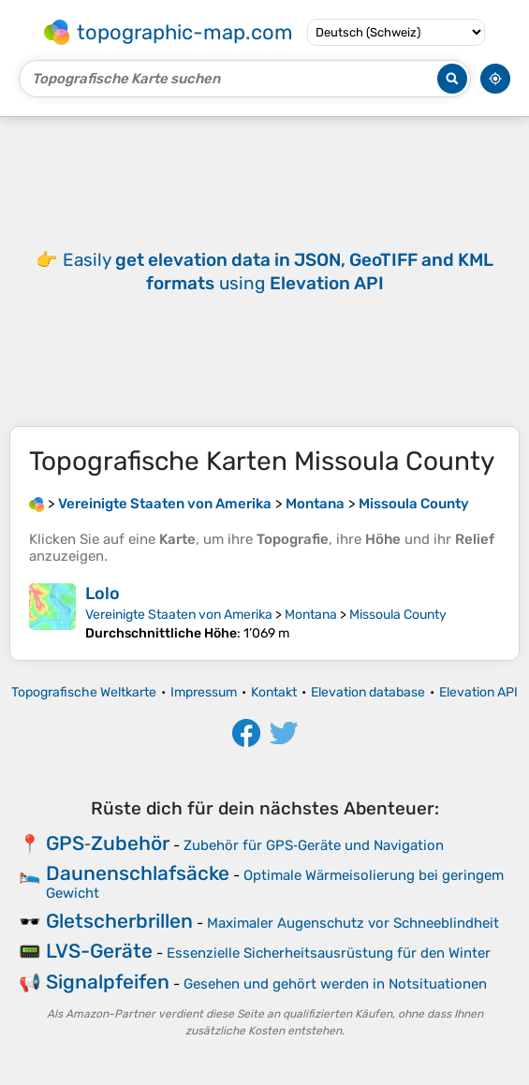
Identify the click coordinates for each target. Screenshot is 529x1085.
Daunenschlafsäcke (137, 873)
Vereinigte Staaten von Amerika (178, 615)
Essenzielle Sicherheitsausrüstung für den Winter (329, 953)
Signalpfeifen (107, 981)
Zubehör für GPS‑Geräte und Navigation (314, 845)
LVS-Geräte (99, 950)
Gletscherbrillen (119, 920)
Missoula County (398, 615)
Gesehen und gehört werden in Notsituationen (335, 983)
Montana (311, 615)
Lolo (102, 593)
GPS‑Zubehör (107, 843)
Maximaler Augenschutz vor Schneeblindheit (353, 923)
